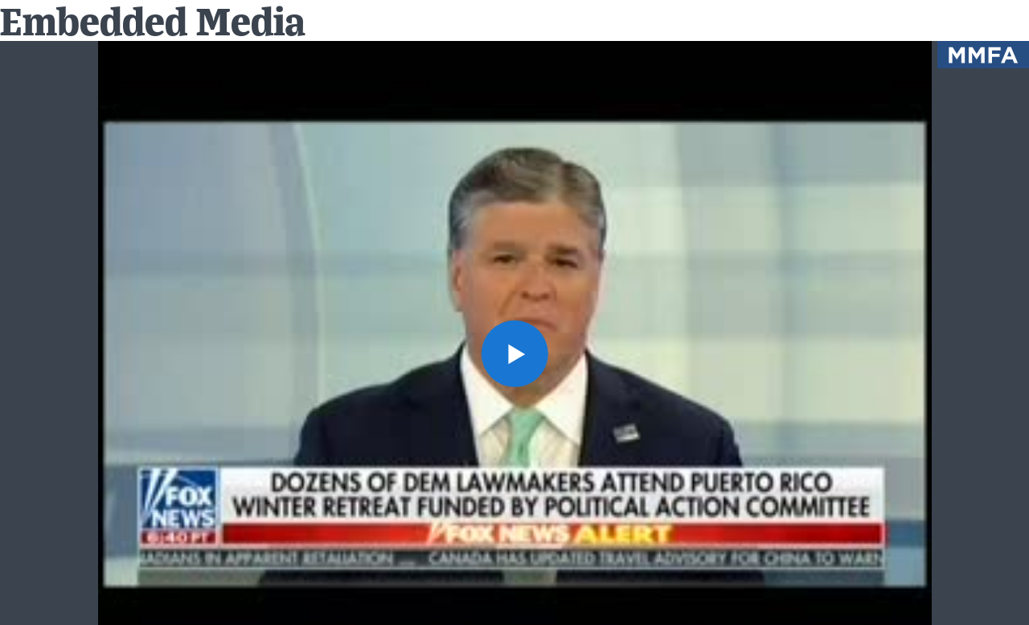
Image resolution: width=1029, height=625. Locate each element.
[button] (514, 353)
